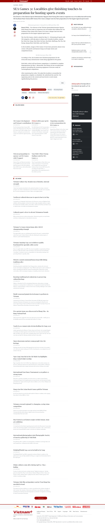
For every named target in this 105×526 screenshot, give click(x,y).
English (71, 1)
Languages (65, 511)
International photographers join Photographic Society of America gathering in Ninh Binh (31, 436)
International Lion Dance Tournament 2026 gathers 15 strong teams (31, 373)
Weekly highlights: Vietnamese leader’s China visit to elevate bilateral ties (78, 152)
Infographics (78, 66)
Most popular (78, 24)
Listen (76, 134)
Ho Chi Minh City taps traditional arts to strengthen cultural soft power (81, 28)
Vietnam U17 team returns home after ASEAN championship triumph (28, 228)
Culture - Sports (18, 5)
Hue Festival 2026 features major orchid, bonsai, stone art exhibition (31, 421)
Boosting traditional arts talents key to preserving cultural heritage (29, 278)
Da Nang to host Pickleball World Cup (81, 35)
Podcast (77, 125)
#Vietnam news (32, 92)
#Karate (49, 89)
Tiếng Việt (67, 1)
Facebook (14, 25)
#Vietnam (24, 92)
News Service (76, 511)
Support (59, 511)
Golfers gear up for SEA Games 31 (40, 122)
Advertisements (83, 511)
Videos (77, 95)
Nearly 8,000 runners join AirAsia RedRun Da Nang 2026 (32, 326)
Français (76, 1)
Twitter (14, 28)
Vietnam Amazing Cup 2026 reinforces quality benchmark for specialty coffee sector (28, 244)
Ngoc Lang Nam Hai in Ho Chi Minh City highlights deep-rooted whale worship (30, 358)
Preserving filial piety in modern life (77, 140)
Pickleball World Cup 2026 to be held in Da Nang (29, 450)
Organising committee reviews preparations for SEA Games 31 (58, 123)
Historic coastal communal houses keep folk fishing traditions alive (30, 261)
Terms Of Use (50, 511)
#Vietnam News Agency (43, 92)
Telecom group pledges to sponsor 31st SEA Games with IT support (21, 156)
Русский (87, 1)
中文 (83, 1)
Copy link (14, 35)
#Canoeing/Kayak (58, 89)
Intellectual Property (41, 511)
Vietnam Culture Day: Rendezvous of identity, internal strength (31, 183)
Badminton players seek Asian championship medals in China (79, 50)
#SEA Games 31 (25, 89)
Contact (38, 513)
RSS (55, 511)
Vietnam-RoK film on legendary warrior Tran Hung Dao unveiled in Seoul (31, 483)
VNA (70, 511)
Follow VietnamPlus (53, 97)
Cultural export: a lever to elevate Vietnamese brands (30, 212)
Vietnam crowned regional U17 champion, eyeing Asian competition (31, 405)
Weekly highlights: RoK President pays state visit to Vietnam (78, 130)
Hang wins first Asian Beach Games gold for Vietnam (30, 389)
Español (80, 1)
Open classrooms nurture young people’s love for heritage (29, 342)
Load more (40, 498)
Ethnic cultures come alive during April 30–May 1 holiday (29, 466)
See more (18, 178)
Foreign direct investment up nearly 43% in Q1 (81, 86)
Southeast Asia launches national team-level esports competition (81, 58)
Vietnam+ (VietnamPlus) (24, 1)
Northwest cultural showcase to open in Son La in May (31, 197)
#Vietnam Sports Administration (38, 89)
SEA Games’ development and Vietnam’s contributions (22, 122)
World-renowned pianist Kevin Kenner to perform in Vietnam (30, 295)
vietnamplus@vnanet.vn (45, 520)
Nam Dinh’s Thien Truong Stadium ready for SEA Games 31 (40, 156)
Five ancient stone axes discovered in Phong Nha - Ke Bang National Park (31, 312)
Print (14, 32)
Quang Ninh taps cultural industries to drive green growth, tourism (81, 43)
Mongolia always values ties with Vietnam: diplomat (80, 114)
